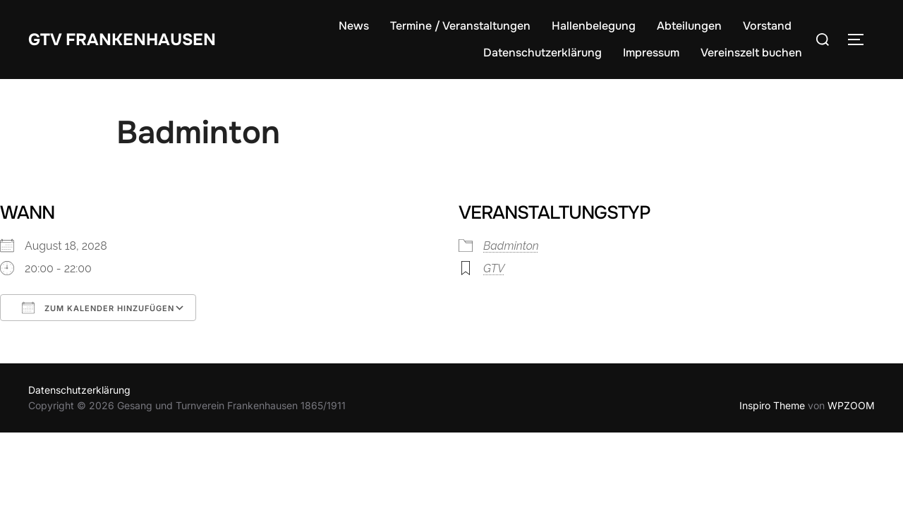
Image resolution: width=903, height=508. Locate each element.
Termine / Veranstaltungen (460, 25)
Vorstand (767, 25)
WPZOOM (851, 405)
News (354, 25)
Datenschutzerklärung (542, 52)
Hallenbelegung (594, 25)
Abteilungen (689, 25)
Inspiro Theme (772, 405)
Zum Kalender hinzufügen (98, 307)
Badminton (511, 246)
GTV (493, 268)
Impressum (651, 52)
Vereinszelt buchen (751, 52)
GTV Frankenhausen (131, 38)
